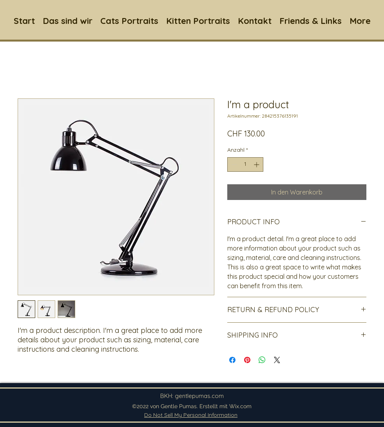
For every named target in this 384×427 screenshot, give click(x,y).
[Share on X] (277, 360)
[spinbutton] (245, 164)
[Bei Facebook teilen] (232, 360)
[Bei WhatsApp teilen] (262, 360)
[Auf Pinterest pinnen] (247, 360)
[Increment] (257, 164)
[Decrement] (233, 164)
